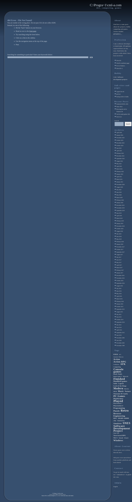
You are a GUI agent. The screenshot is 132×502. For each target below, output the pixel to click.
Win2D (118, 63)
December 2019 (120, 205)
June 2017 (119, 260)
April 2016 (119, 296)
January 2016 (119, 304)
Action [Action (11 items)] (116, 359)
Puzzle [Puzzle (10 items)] (116, 411)
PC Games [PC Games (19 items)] (119, 396)
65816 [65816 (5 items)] (115, 354)
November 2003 (120, 343)
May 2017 (119, 262)
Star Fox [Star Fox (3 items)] (116, 433)
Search (117, 120)
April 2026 (119, 132)
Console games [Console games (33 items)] (118, 370)
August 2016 (119, 286)
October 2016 (119, 280)
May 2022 (119, 163)
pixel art (118, 94)
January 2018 (119, 244)
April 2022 (119, 166)
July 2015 (118, 314)
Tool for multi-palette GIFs (123, 114)
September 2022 (120, 158)
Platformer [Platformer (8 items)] (118, 399)
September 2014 (120, 322)
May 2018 (119, 239)
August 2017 (119, 254)
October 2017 (119, 249)
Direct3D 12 (119, 68)
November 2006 (120, 338)
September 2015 (120, 309)
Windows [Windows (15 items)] (118, 440)
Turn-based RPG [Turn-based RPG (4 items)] (119, 435)
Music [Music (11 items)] (121, 391)
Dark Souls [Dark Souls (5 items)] (117, 374)
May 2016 (119, 293)
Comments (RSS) (62, 494)
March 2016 (119, 299)
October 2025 (119, 140)
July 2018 (118, 234)
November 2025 (120, 137)
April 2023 (119, 150)
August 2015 (119, 312)
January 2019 (119, 223)
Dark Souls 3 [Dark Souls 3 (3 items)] (117, 376)
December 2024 (120, 143)
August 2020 (119, 187)
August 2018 (119, 231)
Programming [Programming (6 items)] (119, 408)
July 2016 (118, 288)
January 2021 (119, 182)
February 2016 (120, 301)
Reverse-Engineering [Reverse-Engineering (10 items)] (119, 414)
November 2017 (120, 247)
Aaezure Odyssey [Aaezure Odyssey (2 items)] (118, 357)
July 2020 (118, 189)
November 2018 (120, 226)
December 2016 (120, 275)
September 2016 (120, 283)
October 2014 (119, 319)
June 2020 (119, 192)
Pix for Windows (120, 66)
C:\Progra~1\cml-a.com (106, 5)
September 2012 (120, 332)
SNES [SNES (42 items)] (126, 423)
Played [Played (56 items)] (118, 401)
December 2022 (120, 156)
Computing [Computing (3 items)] (117, 367)
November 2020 (120, 184)
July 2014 (118, 325)
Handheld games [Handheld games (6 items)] (120, 381)
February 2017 (120, 270)
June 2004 (119, 340)
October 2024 (119, 145)
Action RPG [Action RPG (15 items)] (119, 362)
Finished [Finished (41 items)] (119, 379)
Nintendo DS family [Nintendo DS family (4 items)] (120, 394)
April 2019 (119, 215)
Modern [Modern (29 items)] (118, 388)
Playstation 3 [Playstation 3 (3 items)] (117, 403)
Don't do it (119, 117)
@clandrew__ (117, 34)
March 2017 (119, 267)
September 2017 (120, 252)
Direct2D (118, 60)
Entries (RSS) (52, 494)
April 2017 (119, 265)
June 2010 (119, 335)
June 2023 (119, 148)
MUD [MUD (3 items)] (115, 391)
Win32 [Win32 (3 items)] (126, 438)
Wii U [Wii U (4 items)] (115, 438)
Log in (115, 486)
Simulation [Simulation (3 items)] (121, 420)
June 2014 (119, 327)
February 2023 (120, 153)
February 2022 (120, 171)
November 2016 (120, 278)
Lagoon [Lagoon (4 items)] (121, 383)
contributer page (125, 63)
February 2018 (120, 241)
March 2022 (119, 169)
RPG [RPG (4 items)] (115, 418)
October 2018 (119, 228)
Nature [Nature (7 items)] (128, 391)
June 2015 (119, 317)
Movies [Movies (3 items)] (126, 389)
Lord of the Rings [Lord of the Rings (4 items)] (120, 386)
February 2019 (120, 221)
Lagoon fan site (120, 91)
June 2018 (119, 236)
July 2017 (118, 257)
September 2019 (120, 210)
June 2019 (119, 213)
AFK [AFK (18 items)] (123, 364)
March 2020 (119, 197)
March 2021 (119, 179)
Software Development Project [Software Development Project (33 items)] (121, 428)
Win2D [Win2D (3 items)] (121, 438)
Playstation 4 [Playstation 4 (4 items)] (118, 406)
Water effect (119, 106)
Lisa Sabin (58, 495)
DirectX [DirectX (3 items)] (125, 376)
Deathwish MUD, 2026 (122, 104)
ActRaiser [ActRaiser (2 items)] (116, 364)
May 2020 (119, 195)
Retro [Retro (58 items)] (125, 410)
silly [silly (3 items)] (114, 420)
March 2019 (119, 218)
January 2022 (119, 174)
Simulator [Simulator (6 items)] (117, 423)
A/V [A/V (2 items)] (120, 354)
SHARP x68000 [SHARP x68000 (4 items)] (123, 418)
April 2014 (119, 330)
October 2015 (119, 306)
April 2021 (119, 176)
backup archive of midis (122, 96)
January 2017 (119, 273)
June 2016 (119, 291)
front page (32, 31)
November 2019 (120, 208)
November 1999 (120, 345)
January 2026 (119, 135)
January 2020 (119, 202)
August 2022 (119, 161)
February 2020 (120, 200)
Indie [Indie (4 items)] (115, 383)
